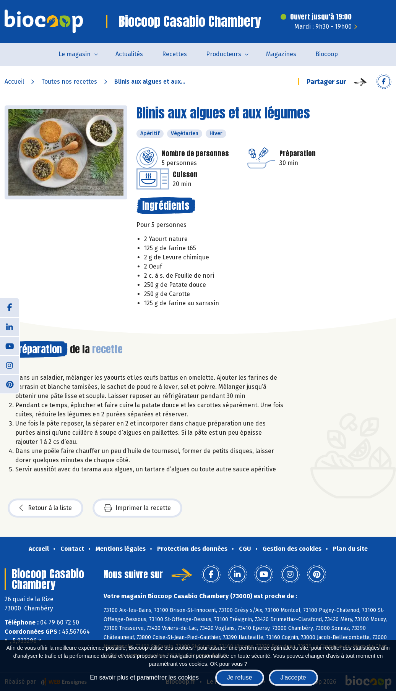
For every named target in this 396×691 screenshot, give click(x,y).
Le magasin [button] (74, 54)
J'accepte (293, 677)
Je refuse (239, 677)
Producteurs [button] (223, 54)
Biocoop (326, 54)
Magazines (281, 54)
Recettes (174, 54)
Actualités (129, 54)
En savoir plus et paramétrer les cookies (144, 677)
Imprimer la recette (137, 508)
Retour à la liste (45, 508)
